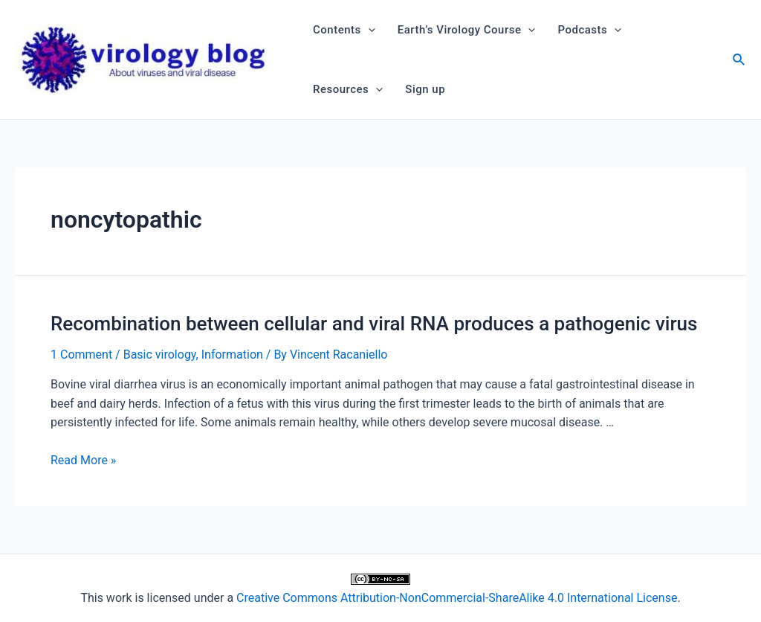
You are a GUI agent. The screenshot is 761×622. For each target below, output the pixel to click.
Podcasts (589, 30)
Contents (344, 30)
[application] (368, 30)
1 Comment (81, 354)
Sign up (425, 89)
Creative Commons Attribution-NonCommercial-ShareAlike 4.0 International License (456, 598)
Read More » (83, 460)
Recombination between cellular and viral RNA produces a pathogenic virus (374, 323)
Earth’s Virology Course (467, 30)
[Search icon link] (739, 61)
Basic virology (159, 354)
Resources (348, 89)
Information (232, 354)
